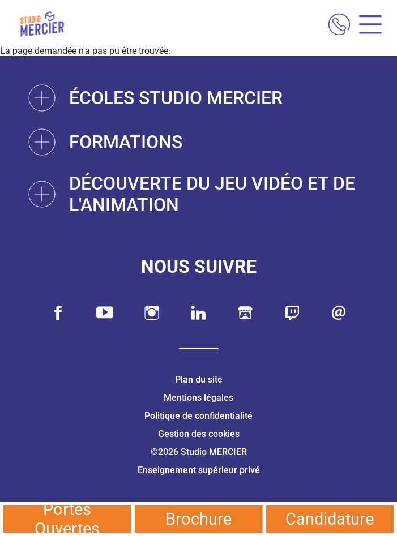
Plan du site (199, 379)
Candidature (329, 519)
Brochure (198, 519)
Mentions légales (198, 397)
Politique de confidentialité (198, 415)
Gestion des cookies (199, 433)
